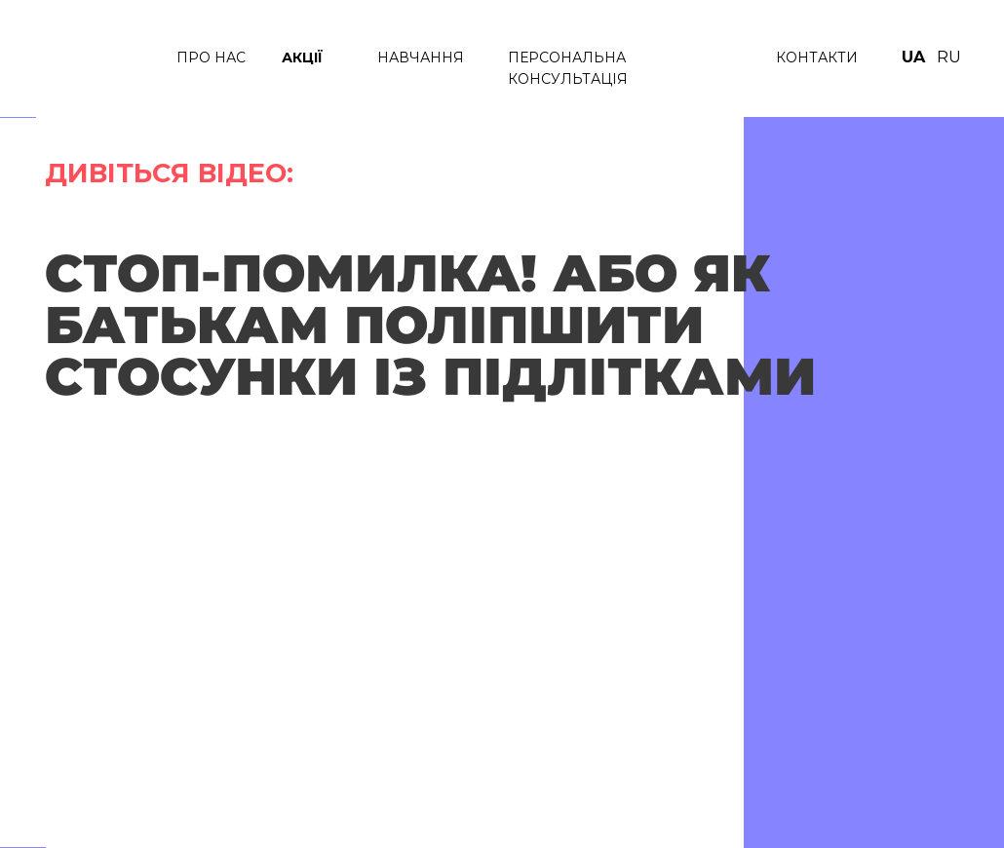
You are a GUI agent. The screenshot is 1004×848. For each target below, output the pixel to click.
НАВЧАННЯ (420, 57)
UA (913, 57)
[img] (97, 58)
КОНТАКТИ (817, 57)
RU (949, 57)
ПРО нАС (211, 57)
